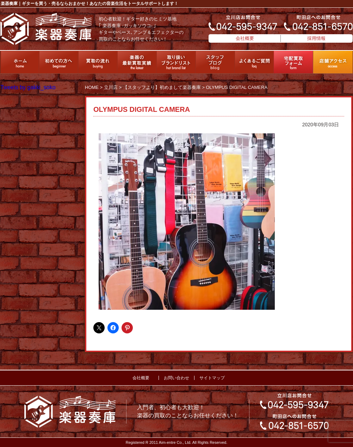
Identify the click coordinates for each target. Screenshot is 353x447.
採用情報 (316, 38)
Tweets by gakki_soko (28, 87)
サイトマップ (212, 377)
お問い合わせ (176, 377)
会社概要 (245, 38)
